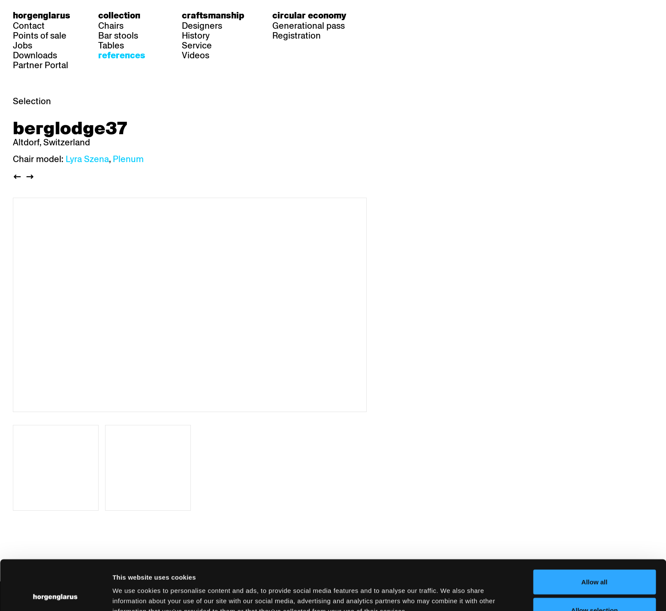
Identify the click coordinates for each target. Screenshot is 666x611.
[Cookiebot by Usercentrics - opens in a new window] (55, 594)
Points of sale (39, 35)
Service (197, 45)
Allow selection (594, 560)
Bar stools (118, 35)
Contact (29, 25)
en (412, 15)
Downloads (35, 55)
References (121, 55)
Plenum (128, 159)
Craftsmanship (213, 15)
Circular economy (309, 15)
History (196, 35)
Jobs (22, 45)
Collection (119, 15)
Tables (111, 45)
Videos (195, 55)
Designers (202, 25)
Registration (296, 35)
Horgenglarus (41, 15)
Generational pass (308, 25)
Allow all (595, 532)
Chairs (111, 25)
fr (395, 15)
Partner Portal (40, 65)
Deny (595, 588)
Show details (448, 589)
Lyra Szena (87, 159)
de (379, 15)
